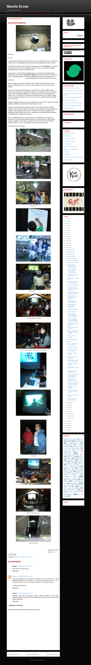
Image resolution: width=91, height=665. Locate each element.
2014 (67, 245)
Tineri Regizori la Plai (72, 347)
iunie (68, 407)
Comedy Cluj (67, 448)
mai (68, 409)
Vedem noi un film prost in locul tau (73, 478)
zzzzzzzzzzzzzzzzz (72, 311)
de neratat (70, 486)
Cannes (68, 441)
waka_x (14, 576)
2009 (67, 427)
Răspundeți (15, 571)
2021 (67, 230)
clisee (15, 557)
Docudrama (67, 451)
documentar (75, 488)
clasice (75, 485)
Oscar (69, 469)
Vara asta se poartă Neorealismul (72, 371)
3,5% (59, 13)
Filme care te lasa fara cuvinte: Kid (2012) (72, 293)
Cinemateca (77, 446)
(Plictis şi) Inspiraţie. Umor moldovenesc (72, 282)
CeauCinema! (67, 133)
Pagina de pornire (33, 654)
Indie (71, 463)
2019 (67, 234)
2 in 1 (81, 439)
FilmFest (67, 453)
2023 (67, 225)
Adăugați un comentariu (16, 605)
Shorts (65, 154)
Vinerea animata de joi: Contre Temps (72, 344)
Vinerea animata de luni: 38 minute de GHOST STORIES (72, 320)
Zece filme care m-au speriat (71, 88)
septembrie (70, 256)
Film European (67, 138)
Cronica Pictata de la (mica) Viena (72, 449)
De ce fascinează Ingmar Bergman (72, 399)
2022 (67, 227)
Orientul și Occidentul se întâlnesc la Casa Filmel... (72, 332)
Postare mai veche (52, 654)
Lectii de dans (71, 464)
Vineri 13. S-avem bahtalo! (71, 336)
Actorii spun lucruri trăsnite (71, 387)
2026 (67, 219)
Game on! (69, 341)
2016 (67, 241)
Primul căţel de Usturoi (72, 339)
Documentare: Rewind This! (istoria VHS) (72, 361)
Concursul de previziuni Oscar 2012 (73, 102)
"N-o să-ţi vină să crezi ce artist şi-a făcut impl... (72, 391)
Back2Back (69, 440)
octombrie (69, 254)
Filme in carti (71, 456)
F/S (78, 451)
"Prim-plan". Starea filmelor (71, 353)
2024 (67, 223)
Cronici (25, 13)
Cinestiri (66, 136)
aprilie (68, 411)
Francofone (79, 458)
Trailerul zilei (70, 476)
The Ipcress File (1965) (73, 262)
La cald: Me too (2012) (72, 285)
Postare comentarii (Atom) (37, 660)
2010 (67, 425)
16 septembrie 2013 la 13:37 (25, 566)
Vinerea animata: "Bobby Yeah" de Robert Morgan (72, 266)
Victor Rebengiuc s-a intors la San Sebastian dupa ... (72, 271)
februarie (69, 416)
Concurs (77, 448)
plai (18, 557)
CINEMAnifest (43, 13)
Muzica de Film (69, 468)
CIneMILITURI (79, 440)
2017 (67, 238)
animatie (74, 483)
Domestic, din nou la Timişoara (72, 357)
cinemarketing (67, 485)
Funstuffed (71, 460)
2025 (67, 221)
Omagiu (80, 468)
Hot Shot (72, 461)
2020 (67, 232)
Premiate (77, 469)
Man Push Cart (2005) (72, 260)
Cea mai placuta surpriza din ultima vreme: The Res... (72, 315)
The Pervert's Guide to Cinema (72, 157)
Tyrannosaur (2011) (69, 108)
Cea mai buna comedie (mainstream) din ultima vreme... (73, 376)
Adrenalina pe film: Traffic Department (72, 301)
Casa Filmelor (78, 441)
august (69, 402)
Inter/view (66, 144)
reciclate (66, 492)
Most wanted (75, 466)
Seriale (66, 151)
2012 (67, 421)
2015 (67, 243)
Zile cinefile (29, 557)
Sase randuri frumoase (73, 473)
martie (69, 413)
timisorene (23, 557)
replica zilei (76, 492)
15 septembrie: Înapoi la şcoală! (72, 324)
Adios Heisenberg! (71, 258)
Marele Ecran (18, 6)
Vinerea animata (71, 479)
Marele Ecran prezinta (69, 149)
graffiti (65, 489)
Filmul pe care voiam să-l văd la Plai (72, 350)
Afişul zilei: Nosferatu (72, 309)
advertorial (75, 481)
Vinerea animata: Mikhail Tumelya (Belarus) (71, 297)
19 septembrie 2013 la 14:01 (25, 593)
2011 (67, 423)
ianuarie (69, 418)
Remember (73, 473)
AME (52, 13)
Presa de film (68, 471)
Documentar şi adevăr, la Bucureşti (72, 275)
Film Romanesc (68, 141)
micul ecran (73, 489)
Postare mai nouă (14, 654)
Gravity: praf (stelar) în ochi (71, 100)
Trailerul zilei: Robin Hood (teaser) (72, 105)
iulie (68, 405)
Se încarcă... (67, 117)
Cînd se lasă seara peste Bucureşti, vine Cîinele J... (73, 289)
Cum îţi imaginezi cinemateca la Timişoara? (71, 306)
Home (10, 13)
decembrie (70, 249)
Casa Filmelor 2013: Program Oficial (72, 380)
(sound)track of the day (70, 439)
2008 (67, 429)
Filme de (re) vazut (77, 455)
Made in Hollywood (69, 146)
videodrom (66, 159)
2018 (67, 236)
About (17, 13)
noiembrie (69, 251)
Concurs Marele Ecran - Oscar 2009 (73, 90)
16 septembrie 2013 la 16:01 (25, 576)
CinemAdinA (68, 445)
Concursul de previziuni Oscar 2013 (73, 97)
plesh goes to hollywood (73, 491)
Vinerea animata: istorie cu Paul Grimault (73, 383)
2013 (67, 247)
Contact (33, 13)
